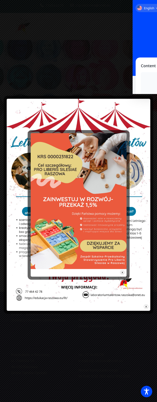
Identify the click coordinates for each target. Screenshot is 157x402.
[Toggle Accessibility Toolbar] (146, 391)
